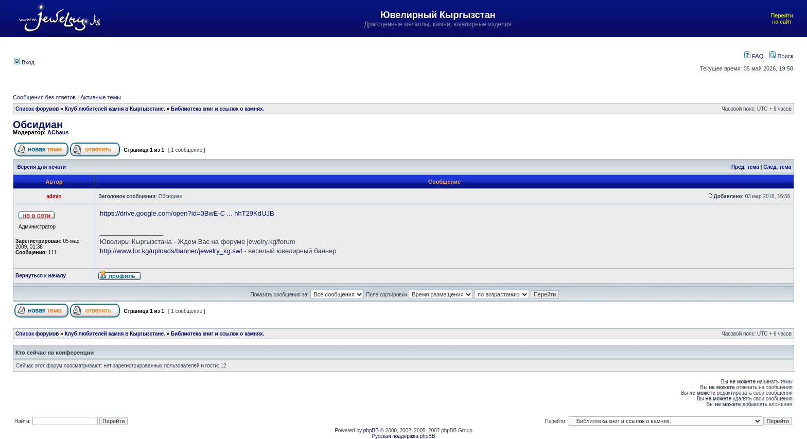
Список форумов (37, 109)
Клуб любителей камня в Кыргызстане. (115, 109)
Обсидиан (38, 124)
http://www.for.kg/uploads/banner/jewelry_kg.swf (171, 251)
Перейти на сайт (781, 18)
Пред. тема (745, 167)
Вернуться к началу (40, 275)
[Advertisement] (347, 61)
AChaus (58, 132)
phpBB (371, 430)
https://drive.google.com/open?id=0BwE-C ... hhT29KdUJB (187, 213)
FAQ (753, 56)
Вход (24, 62)
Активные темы (100, 97)
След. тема (777, 167)
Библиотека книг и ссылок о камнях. (217, 109)
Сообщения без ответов (44, 97)
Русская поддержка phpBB (403, 436)
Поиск (781, 56)
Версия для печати (41, 167)
